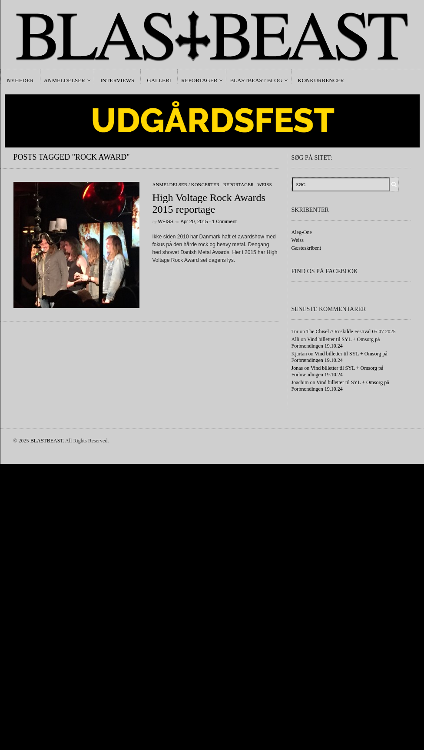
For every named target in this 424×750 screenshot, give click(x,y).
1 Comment (224, 221)
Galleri (159, 80)
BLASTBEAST (46, 441)
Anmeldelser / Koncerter (186, 184)
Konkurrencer (321, 80)
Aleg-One (302, 232)
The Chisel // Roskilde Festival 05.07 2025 (351, 331)
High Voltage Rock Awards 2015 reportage (208, 203)
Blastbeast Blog (256, 80)
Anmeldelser (64, 80)
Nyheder (20, 80)
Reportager (199, 80)
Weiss (265, 184)
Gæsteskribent (306, 248)
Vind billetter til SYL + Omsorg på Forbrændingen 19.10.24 (336, 342)
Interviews (117, 80)
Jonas (297, 368)
